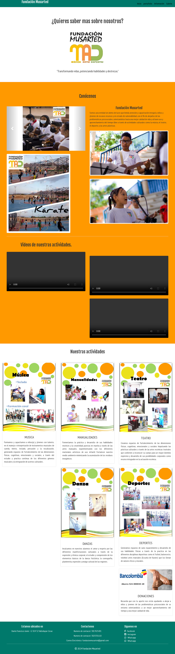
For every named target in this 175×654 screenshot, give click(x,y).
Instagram (130, 634)
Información (159, 3)
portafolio (148, 3)
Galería (169, 3)
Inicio (139, 3)
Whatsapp (130, 637)
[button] (12, 128)
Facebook (129, 631)
